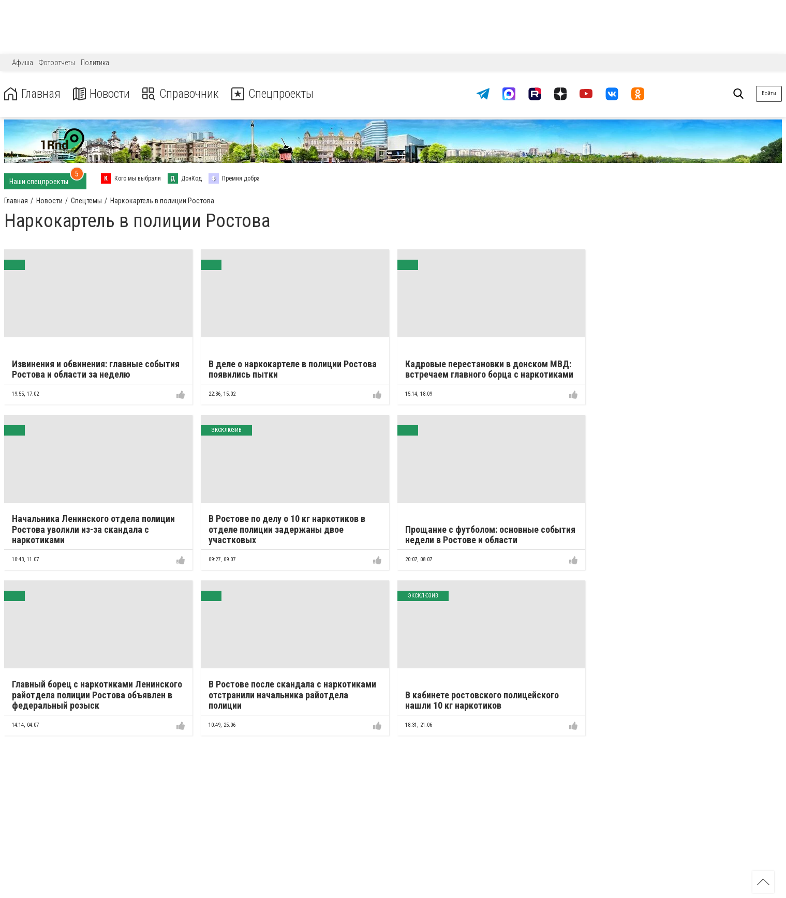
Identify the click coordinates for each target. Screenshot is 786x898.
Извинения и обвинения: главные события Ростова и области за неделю (96, 369)
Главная (32, 94)
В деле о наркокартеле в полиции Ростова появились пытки (293, 369)
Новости (102, 94)
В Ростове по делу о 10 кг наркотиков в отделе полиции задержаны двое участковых (287, 529)
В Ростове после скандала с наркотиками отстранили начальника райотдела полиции (292, 695)
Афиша (22, 62)
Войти (769, 93)
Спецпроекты (276, 94)
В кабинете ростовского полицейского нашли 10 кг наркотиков (482, 700)
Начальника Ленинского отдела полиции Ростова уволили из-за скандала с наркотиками (93, 529)
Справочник (182, 94)
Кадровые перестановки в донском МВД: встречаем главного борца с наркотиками (489, 369)
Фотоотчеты (57, 62)
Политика (95, 62)
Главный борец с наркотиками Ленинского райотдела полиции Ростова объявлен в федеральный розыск (97, 695)
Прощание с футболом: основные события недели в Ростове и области (490, 535)
